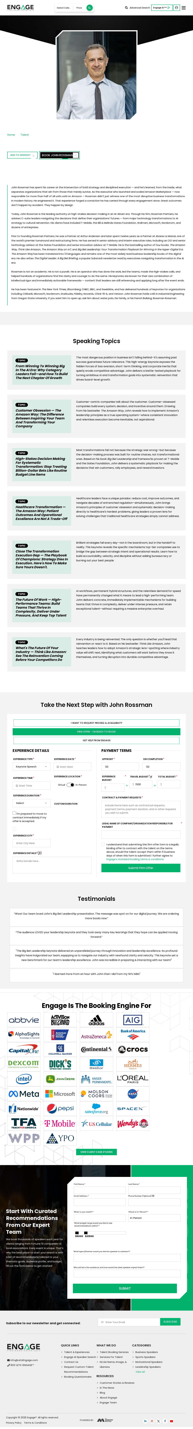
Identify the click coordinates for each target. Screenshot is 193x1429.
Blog (102, 1394)
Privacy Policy (13, 1424)
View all (140, 1373)
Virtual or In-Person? (138, 1216)
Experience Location (67, 777)
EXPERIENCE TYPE (22, 760)
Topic (21, 360)
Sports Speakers (145, 1359)
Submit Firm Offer (140, 869)
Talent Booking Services (114, 1354)
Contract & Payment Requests (121, 798)
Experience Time (22, 779)
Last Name (134, 1188)
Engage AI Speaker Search (80, 1359)
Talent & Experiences (77, 1354)
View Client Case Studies (96, 1154)
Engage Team (108, 1404)
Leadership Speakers (148, 1369)
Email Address (81, 1200)
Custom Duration (65, 804)
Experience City (22, 836)
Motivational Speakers (148, 1364)
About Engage (108, 1399)
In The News (107, 1389)
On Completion (153, 760)
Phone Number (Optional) (141, 1200)
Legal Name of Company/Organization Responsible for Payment (141, 826)
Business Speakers (146, 1354)
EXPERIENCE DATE (64, 760)
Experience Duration (26, 796)
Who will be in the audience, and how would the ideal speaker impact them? (109, 1271)
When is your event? (84, 1216)
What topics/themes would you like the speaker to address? (102, 1255)
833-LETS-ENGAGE (22, 1367)
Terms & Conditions (35, 1424)
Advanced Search (137, 7)
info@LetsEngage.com (24, 1362)
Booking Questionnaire (78, 1378)
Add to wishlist (26, 155)
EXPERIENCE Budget (113, 779)
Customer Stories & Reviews (117, 1384)
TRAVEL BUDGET (140, 777)
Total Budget (167, 777)
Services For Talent (111, 1359)
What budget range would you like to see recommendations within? (93, 1228)
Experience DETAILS (25, 854)
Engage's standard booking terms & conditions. (135, 860)
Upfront (107, 760)
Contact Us (71, 1364)
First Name (79, 1188)
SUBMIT (98, 1290)
